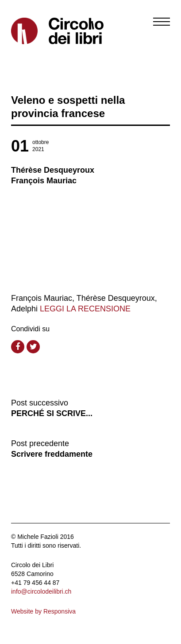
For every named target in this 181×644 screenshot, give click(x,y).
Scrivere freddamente (51, 454)
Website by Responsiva (43, 611)
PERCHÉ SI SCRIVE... (51, 413)
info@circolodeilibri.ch (41, 591)
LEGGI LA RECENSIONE (85, 308)
